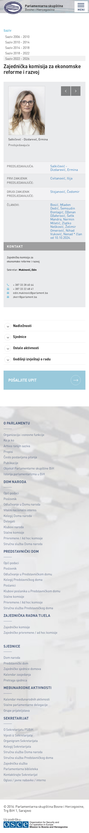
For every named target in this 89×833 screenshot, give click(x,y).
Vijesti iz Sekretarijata (18, 735)
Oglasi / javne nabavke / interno (25, 780)
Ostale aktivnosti (21, 348)
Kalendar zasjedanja (17, 674)
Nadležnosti (18, 326)
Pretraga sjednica (15, 680)
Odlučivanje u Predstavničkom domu (28, 574)
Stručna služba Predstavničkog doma (28, 608)
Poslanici (10, 585)
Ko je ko (9, 440)
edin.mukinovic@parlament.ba (30, 293)
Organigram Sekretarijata (21, 741)
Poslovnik (10, 499)
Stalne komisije (14, 532)
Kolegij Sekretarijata (17, 746)
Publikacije (11, 463)
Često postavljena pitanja (20, 457)
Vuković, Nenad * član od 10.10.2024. (66, 236)
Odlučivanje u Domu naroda (22, 504)
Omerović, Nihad (62, 230)
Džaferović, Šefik (62, 215)
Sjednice (15, 337)
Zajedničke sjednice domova (22, 669)
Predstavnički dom (16, 663)
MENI (81, 7)
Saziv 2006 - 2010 (17, 36)
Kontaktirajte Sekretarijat (20, 774)
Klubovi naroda (14, 527)
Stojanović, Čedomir (65, 191)
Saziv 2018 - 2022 (17, 53)
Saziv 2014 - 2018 (17, 47)
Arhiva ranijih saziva (17, 446)
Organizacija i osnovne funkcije (24, 435)
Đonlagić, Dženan (63, 212)
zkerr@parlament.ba (25, 297)
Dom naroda (12, 657)
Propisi (8, 452)
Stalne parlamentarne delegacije (26, 705)
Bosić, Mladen (60, 204)
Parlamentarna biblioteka (21, 769)
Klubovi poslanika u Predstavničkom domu (32, 591)
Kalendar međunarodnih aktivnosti (27, 699)
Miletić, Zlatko (60, 223)
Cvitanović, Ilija (61, 178)
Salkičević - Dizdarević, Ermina (64, 168)
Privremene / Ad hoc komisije (23, 538)
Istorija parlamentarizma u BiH (24, 474)
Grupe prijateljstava (17, 710)
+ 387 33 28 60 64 (23, 284)
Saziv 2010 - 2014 (17, 42)
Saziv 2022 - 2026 (17, 58)
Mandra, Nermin (62, 219)
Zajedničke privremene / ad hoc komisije (30, 632)
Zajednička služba (16, 763)
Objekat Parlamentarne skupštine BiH (29, 468)
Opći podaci (11, 493)
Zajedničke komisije (17, 627)
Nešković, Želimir (63, 226)
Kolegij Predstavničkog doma (23, 579)
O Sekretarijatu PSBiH (18, 729)
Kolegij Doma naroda (18, 516)
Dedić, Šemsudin (62, 208)
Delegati (9, 521)
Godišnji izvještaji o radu (27, 359)
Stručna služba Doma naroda (23, 544)
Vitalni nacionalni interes (20, 510)
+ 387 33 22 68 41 (23, 289)
